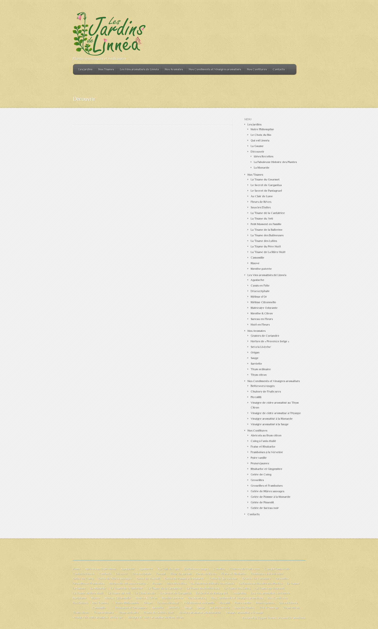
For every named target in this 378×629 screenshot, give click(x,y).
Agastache (257, 280)
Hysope (157, 583)
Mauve (255, 263)
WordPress (299, 618)
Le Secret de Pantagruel (266, 190)
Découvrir (257, 151)
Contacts (279, 69)
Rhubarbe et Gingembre (266, 469)
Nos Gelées (80, 602)
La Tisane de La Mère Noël (268, 252)
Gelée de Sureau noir (265, 508)
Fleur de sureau (180, 573)
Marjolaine (80, 598)
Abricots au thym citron (266, 435)
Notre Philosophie (262, 129)
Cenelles (219, 569)
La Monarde (261, 167)
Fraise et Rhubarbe (263, 446)
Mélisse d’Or (259, 296)
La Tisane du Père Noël (266, 246)
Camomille (257, 257)
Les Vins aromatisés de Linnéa (139, 69)
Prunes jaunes (260, 463)
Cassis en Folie (260, 285)
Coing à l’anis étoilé (263, 441)
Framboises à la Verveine (267, 452)
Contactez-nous (83, 573)
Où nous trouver (168, 602)
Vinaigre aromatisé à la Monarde (272, 418)
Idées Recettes (263, 156)
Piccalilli (256, 397)
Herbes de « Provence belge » (270, 341)
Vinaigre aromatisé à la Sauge (270, 424)
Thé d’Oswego (268, 607)
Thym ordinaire (261, 369)
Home (76, 569)
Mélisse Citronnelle (263, 302)
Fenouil (161, 573)
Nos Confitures (257, 69)
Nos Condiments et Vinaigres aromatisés (215, 69)
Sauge (254, 358)
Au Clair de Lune (262, 196)
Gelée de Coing (261, 474)
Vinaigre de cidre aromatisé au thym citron (156, 617)
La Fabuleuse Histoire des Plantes (275, 162)
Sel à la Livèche (261, 347)
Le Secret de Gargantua (266, 185)
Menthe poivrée (261, 268)
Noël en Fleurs (260, 324)
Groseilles (257, 480)
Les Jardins (85, 69)
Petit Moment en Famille (266, 224)
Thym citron (259, 374)
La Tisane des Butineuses (267, 235)
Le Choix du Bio (261, 135)
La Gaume (257, 146)
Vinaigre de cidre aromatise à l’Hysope (276, 413)
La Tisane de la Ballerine (266, 229)
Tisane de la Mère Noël (159, 612)
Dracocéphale (260, 291)
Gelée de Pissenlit (262, 502)
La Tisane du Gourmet (265, 179)
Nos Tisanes (106, 69)
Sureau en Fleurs (262, 319)
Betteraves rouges (262, 386)
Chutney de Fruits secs (266, 391)
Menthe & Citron (262, 313)
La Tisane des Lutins (264, 241)
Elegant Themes (266, 618)
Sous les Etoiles (261, 207)
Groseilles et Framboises (266, 485)
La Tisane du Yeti (262, 218)
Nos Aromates (174, 69)
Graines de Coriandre (265, 335)
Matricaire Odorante (264, 308)
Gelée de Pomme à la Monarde (270, 496)
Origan (255, 352)
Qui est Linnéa (260, 140)
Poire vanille (259, 457)
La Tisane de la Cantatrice (268, 213)
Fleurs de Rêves (261, 202)
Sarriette (256, 363)
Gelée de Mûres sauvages (267, 491)
